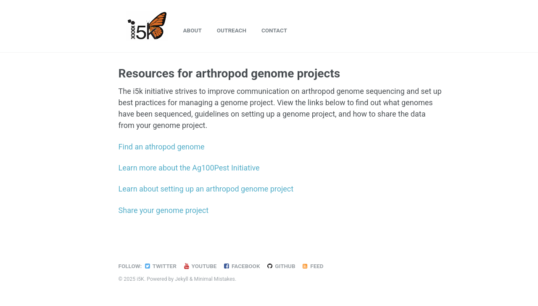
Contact (274, 30)
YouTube (200, 266)
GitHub (280, 266)
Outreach (231, 30)
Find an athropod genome (162, 146)
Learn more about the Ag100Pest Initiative (189, 167)
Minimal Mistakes (214, 279)
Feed (313, 266)
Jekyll (181, 279)
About (192, 30)
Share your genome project (164, 210)
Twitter (160, 266)
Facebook (241, 266)
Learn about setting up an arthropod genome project (206, 188)
